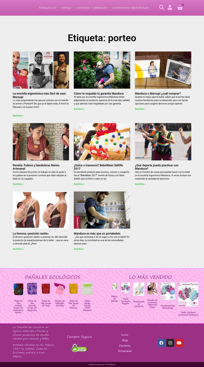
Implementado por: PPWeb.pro (102, 364)
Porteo (66, 8)
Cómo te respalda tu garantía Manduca (99, 93)
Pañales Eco (47, 8)
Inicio (124, 335)
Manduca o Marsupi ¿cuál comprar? (158, 93)
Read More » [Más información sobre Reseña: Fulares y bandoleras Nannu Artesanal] (18, 184)
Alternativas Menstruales (130, 8)
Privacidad (125, 351)
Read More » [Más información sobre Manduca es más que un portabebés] (79, 249)
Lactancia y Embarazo (91, 8)
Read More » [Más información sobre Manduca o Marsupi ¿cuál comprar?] (140, 109)
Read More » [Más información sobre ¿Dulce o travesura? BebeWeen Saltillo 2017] (79, 184)
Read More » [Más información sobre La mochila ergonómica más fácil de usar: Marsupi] (18, 116)
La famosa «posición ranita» (31, 233)
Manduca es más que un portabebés (97, 233)
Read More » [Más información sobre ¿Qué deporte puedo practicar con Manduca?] (140, 184)
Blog (124, 340)
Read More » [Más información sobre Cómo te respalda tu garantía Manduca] (79, 109)
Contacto (125, 345)
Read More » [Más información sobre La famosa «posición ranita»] (18, 249)
